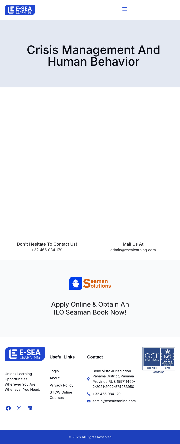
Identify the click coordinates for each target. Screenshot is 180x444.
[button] (125, 9)
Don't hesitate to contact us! (47, 244)
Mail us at (133, 244)
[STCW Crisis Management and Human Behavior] (81, 163)
